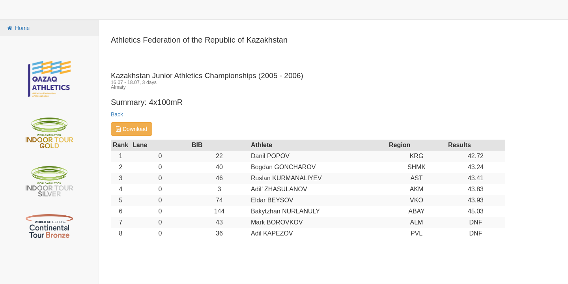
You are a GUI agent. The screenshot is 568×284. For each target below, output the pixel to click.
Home (18, 28)
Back (117, 114)
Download (131, 129)
